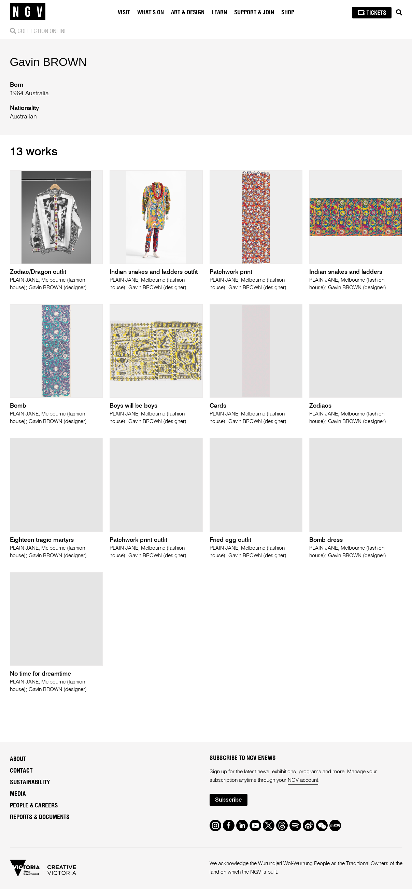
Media (18, 794)
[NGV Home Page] (27, 12)
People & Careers (34, 806)
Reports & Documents (40, 817)
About (18, 759)
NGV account (303, 780)
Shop (287, 12)
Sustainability (30, 782)
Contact (21, 771)
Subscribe (228, 800)
